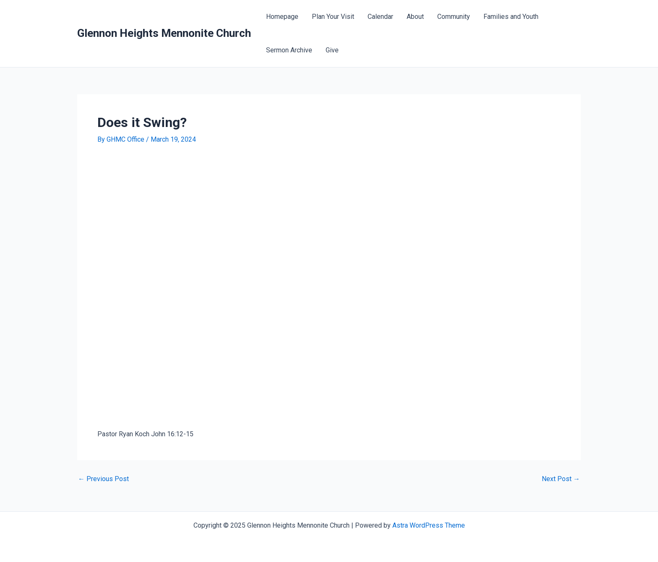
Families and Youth (510, 17)
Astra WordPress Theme (428, 525)
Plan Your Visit (333, 17)
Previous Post (103, 479)
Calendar (380, 17)
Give (332, 50)
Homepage (282, 17)
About (415, 17)
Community (453, 17)
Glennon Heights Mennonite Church (164, 33)
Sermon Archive (289, 50)
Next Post (561, 479)
